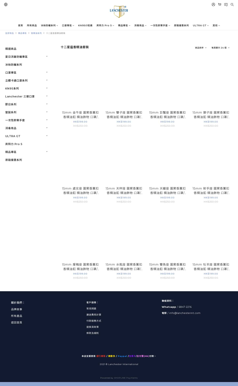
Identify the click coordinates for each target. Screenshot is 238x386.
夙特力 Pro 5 (105, 25)
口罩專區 (68, 25)
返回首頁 (16, 322)
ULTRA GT (201, 25)
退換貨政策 (92, 326)
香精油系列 (36, 33)
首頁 (20, 25)
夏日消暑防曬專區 (16, 56)
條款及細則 (92, 333)
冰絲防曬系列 (49, 25)
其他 (216, 25)
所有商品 (32, 25)
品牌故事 (16, 309)
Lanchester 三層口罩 (20, 96)
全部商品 (9, 33)
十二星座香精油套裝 (55, 33)
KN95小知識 (85, 25)
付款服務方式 (93, 320)
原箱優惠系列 (181, 25)
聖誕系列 (11, 112)
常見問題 (91, 308)
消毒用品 (140, 25)
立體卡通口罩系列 (16, 80)
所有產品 (16, 316)
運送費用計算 (93, 314)
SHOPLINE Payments (126, 378)
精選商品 (11, 48)
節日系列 (11, 104)
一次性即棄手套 (160, 25)
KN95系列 (12, 88)
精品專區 (124, 25)
